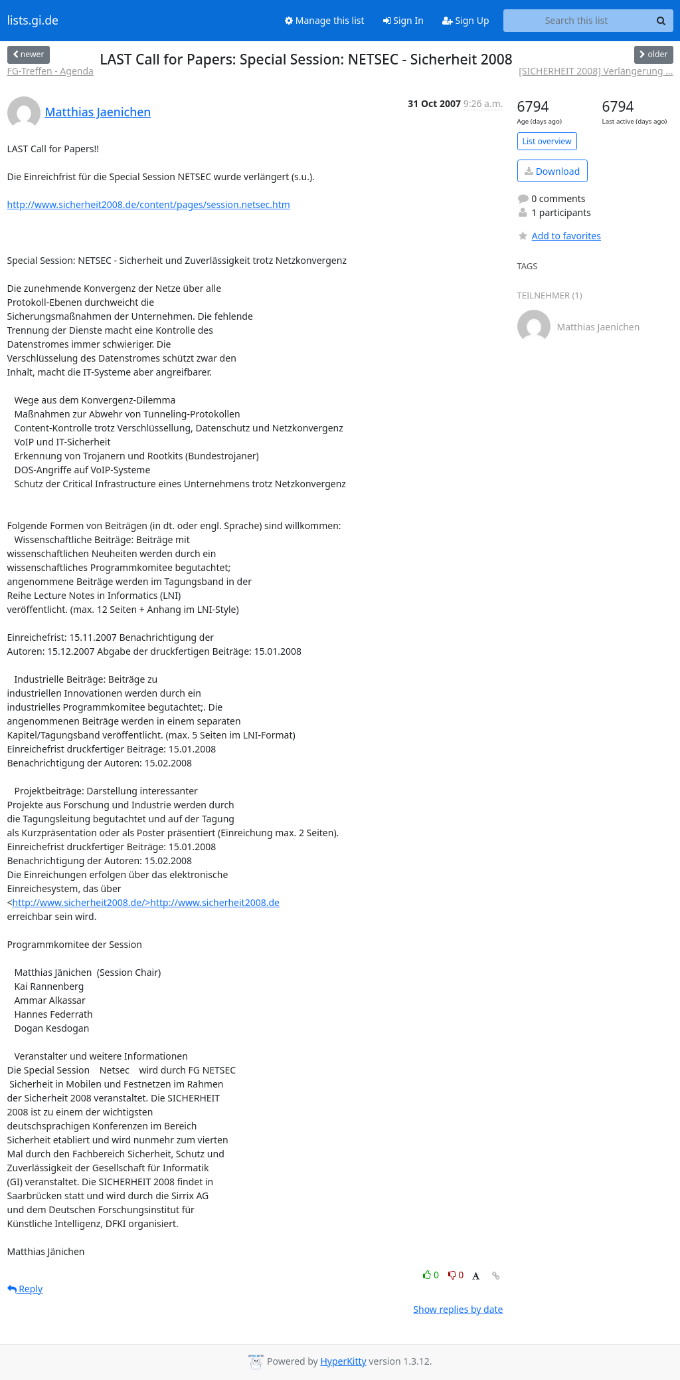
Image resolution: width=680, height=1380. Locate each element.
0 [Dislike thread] (456, 1274)
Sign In (403, 20)
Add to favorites (559, 235)
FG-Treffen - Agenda (50, 70)
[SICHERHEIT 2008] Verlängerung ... (596, 70)
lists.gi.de (32, 21)
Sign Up (465, 20)
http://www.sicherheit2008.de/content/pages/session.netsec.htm (148, 204)
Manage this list (325, 20)
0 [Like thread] (432, 1274)
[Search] (661, 20)
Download (552, 171)
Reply (25, 1288)
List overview (547, 141)
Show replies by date (458, 1309)
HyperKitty (343, 1361)
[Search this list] (576, 20)
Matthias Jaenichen (98, 112)
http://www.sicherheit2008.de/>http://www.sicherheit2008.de (146, 902)
